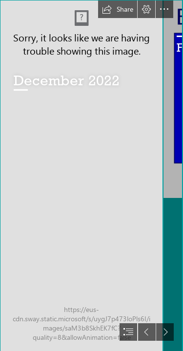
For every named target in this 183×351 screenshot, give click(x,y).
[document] (91, 175)
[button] (117, 9)
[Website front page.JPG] (81, 175)
